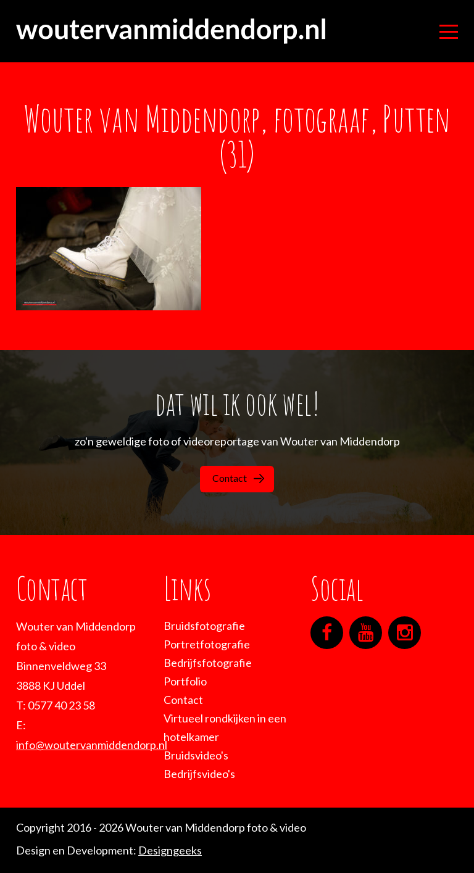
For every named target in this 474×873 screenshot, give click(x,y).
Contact (238, 478)
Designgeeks (170, 850)
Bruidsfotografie (204, 625)
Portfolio (185, 681)
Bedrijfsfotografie (208, 662)
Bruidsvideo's (196, 755)
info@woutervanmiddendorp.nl (91, 744)
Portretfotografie (207, 644)
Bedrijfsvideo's (199, 773)
